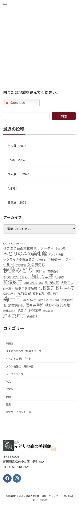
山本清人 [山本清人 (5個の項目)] (8, 288)
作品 (8, 381)
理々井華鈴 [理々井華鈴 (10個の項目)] (34, 305)
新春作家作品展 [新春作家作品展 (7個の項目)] (26, 288)
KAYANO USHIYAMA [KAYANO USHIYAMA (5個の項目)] (14, 243)
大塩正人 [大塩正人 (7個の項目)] (67, 283)
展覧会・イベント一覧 (18, 412)
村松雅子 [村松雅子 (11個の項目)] (46, 288)
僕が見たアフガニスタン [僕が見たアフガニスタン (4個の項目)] (16, 277)
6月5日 (12, 188)
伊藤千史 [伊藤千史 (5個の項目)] (40, 271)
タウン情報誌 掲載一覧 (19, 366)
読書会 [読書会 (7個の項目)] (22, 310)
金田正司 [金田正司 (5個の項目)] (48, 310)
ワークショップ (14, 373)
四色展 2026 (17, 202)
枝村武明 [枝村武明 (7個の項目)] (39, 293)
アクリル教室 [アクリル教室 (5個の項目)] (55, 254)
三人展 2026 (17, 145)
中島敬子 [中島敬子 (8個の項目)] (54, 259)
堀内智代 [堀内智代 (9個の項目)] (52, 283)
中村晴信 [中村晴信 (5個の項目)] (21, 265)
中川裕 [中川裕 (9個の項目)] (8, 265)
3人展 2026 (16, 160)
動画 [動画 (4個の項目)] (41, 283)
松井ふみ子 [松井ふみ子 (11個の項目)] (65, 288)
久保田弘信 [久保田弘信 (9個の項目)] (36, 265)
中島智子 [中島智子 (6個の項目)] (68, 259)
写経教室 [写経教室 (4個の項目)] (59, 277)
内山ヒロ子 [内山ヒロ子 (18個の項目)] (42, 276)
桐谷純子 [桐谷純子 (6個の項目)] (53, 293)
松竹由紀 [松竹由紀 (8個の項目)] (24, 293)
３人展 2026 (18, 174)
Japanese (14, 102)
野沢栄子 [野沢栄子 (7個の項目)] (35, 310)
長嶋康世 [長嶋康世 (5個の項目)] (32, 316)
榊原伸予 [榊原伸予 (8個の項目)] (30, 300)
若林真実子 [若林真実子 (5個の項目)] (9, 310)
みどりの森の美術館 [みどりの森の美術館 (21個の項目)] (25, 253)
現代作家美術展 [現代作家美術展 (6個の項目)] (13, 305)
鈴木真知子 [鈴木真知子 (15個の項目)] (14, 315)
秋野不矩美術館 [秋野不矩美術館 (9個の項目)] (57, 305)
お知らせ (11, 343)
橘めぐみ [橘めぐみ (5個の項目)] (43, 300)
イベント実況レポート (18, 358)
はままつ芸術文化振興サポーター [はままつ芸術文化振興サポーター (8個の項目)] (28, 248)
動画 (8, 396)
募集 (8, 404)
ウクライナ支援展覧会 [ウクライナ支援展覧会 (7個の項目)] (19, 259)
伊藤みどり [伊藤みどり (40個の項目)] (18, 270)
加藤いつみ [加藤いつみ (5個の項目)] (30, 283)
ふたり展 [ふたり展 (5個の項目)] (60, 248)
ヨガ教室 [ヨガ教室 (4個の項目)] (41, 259)
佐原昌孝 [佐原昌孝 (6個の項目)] (53, 271)
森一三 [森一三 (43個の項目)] (12, 298)
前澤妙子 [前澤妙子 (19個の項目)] (13, 282)
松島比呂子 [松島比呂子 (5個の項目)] (9, 293)
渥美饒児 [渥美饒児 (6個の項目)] (67, 300)
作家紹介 (11, 389)
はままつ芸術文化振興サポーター (25, 351)
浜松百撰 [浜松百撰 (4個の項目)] (54, 300)
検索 (63, 116)
